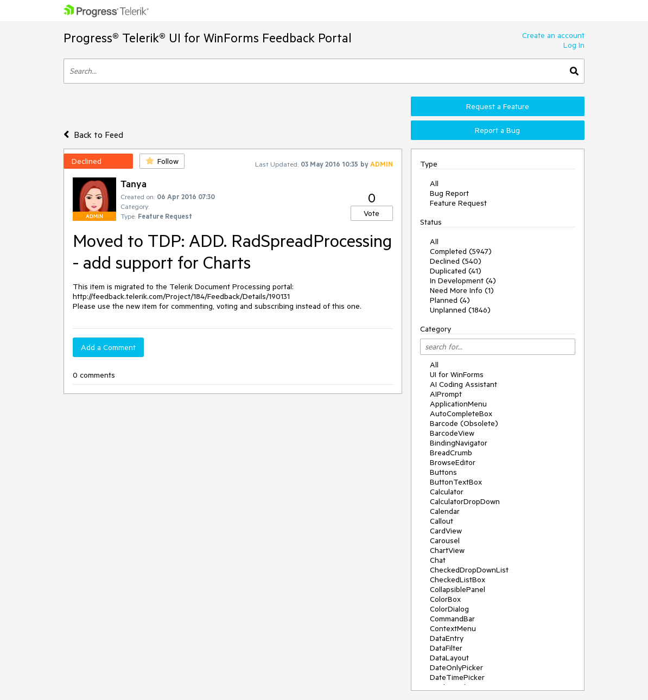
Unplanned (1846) (460, 310)
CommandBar (452, 618)
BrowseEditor (452, 462)
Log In (574, 45)
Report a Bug (497, 130)
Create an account (553, 35)
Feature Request (458, 203)
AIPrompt (446, 394)
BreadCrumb (451, 452)
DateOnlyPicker (456, 667)
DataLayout (449, 658)
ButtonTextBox (456, 482)
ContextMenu (453, 628)
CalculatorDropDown (465, 501)
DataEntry (446, 638)
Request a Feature (497, 106)
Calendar (445, 511)
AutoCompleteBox (461, 413)
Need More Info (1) (462, 290)
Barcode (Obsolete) (464, 423)
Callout (441, 521)
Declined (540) (455, 261)
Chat (438, 560)
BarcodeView (452, 433)
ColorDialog (449, 609)
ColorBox (445, 599)
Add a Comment (108, 347)
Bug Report (449, 193)
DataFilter (446, 648)
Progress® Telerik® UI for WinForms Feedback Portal (207, 38)
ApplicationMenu (458, 404)
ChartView (447, 550)
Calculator (446, 492)
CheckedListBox (457, 579)
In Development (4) (463, 280)
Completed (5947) (461, 251)
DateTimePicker (457, 677)
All (434, 183)
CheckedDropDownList (469, 570)
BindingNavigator (458, 443)
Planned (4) (450, 300)
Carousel (445, 540)
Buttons (443, 472)
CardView (446, 531)
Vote (371, 213)
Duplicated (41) (455, 271)
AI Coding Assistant (463, 384)
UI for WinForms (457, 374)
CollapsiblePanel (457, 589)
